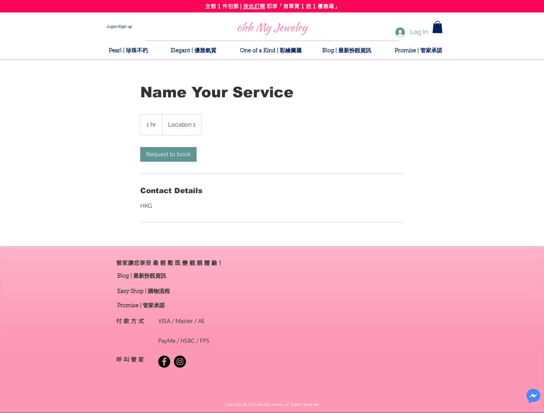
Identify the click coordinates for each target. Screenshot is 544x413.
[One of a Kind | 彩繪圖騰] (270, 51)
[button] (437, 27)
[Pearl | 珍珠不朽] (128, 51)
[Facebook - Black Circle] (164, 362)
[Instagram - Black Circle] (180, 362)
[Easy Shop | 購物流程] (143, 291)
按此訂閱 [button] (254, 6)
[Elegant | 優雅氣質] (193, 51)
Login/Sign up (119, 27)
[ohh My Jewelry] (271, 27)
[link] (168, 154)
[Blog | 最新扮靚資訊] (347, 51)
